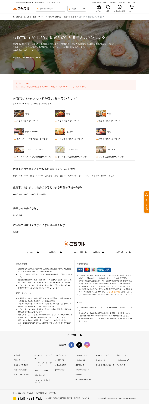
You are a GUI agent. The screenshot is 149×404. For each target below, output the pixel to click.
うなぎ (111, 176)
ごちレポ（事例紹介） (105, 365)
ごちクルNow (123, 360)
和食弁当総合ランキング (26, 121)
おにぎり (95, 176)
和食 (15, 176)
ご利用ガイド (54, 252)
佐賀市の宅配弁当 (70, 17)
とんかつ (48, 176)
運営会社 (80, 365)
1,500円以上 (43, 194)
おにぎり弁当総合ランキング (110, 157)
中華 (26, 176)
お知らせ (100, 360)
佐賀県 (17, 225)
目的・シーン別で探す (22, 375)
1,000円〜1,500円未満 (30, 194)
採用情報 (77, 398)
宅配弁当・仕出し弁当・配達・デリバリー (30, 17)
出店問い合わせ (82, 370)
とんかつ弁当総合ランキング (69, 139)
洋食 (20, 176)
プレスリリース (86, 398)
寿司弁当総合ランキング (108, 139)
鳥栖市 (15, 232)
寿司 (56, 176)
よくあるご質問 (78, 252)
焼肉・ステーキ (36, 176)
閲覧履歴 (122, 2)
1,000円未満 (17, 194)
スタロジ (121, 365)
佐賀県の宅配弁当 (54, 17)
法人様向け (113, 2)
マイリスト (131, 2)
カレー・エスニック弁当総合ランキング (33, 157)
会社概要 (48, 398)
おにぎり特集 (17, 215)
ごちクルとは (31, 252)
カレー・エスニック (68, 176)
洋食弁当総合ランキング (67, 121)
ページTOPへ (74, 335)
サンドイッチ (84, 176)
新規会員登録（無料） (99, 2)
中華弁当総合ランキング (108, 121)
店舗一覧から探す (20, 370)
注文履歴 (48, 304)
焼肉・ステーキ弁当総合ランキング (31, 139)
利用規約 (98, 252)
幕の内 (104, 176)
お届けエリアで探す (21, 365)
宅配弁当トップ (19, 360)
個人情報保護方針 (83, 379)
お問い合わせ (123, 252)
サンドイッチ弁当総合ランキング (71, 157)
